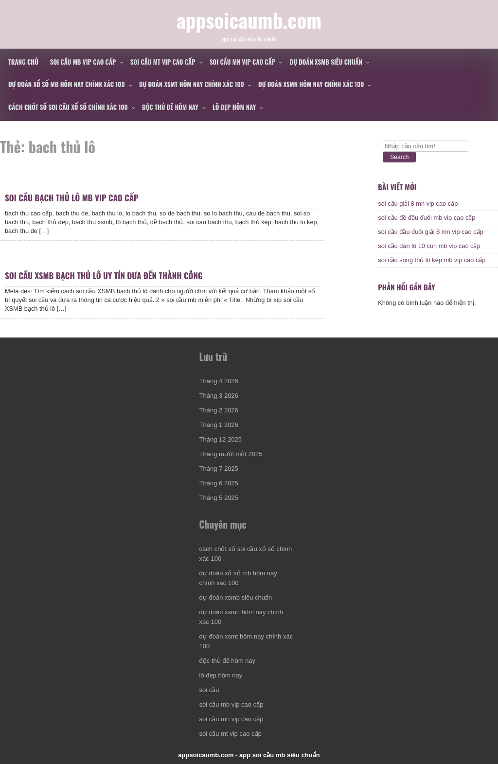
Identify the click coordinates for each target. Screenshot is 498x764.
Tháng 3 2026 (218, 395)
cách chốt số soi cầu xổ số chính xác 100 (68, 107)
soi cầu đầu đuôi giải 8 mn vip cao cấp (430, 231)
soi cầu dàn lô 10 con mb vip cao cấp (429, 245)
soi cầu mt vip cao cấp (163, 62)
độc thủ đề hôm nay (170, 107)
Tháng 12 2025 (220, 439)
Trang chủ (23, 62)
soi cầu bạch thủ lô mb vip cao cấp (72, 198)
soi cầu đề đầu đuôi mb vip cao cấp (426, 217)
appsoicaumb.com (249, 20)
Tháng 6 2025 (218, 483)
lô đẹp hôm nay (234, 107)
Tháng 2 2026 (218, 410)
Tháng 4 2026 (218, 381)
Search (399, 157)
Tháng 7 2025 (218, 468)
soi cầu (209, 689)
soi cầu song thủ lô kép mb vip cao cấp (431, 260)
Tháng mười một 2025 (231, 454)
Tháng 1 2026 (218, 424)
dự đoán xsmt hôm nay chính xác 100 (191, 84)
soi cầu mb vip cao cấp (83, 62)
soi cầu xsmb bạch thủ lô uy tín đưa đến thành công (104, 275)
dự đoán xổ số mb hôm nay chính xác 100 (66, 84)
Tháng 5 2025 (218, 497)
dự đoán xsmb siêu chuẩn (326, 62)
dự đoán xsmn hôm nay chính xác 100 (311, 84)
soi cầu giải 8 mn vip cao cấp (418, 203)
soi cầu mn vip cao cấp (242, 62)
